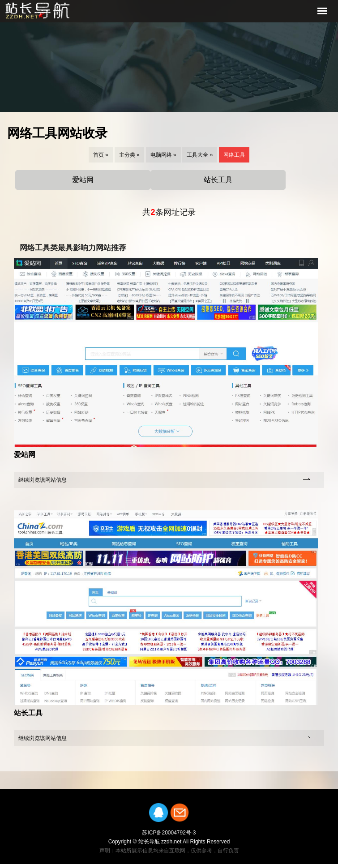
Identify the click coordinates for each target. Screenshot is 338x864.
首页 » (100, 155)
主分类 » (129, 155)
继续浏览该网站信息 (42, 480)
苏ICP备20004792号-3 (169, 833)
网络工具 (234, 155)
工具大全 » (200, 155)
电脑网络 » (163, 155)
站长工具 (218, 180)
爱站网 (83, 180)
